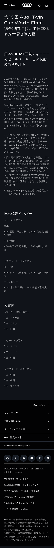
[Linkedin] (47, 458)
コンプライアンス (30, 485)
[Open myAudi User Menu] (46, 5)
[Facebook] (7, 458)
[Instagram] (15, 458)
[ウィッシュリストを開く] (39, 5)
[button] (27, 413)
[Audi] (27, 5)
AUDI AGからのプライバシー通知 (19, 503)
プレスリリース (11, 479)
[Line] (31, 458)
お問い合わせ (10, 497)
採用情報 (35, 491)
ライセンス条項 (11, 509)
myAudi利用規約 (26, 497)
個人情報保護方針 (12, 485)
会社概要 (24, 491)
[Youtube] (23, 458)
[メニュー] (10, 5)
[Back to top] (41, 405)
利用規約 (24, 479)
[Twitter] (39, 458)
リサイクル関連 (11, 491)
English (24, 509)
